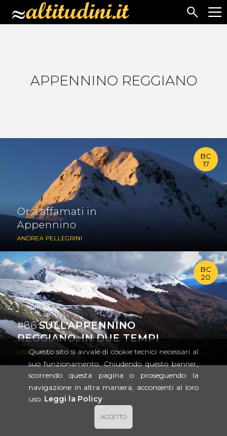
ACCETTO (113, 417)
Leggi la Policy (73, 398)
